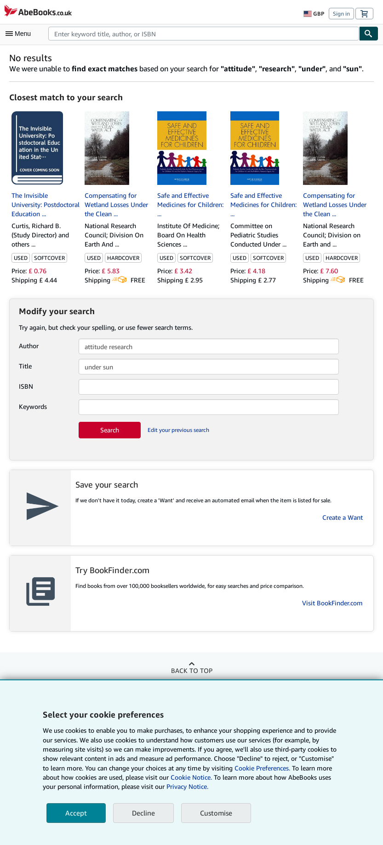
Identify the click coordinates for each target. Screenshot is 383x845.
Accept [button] (76, 813)
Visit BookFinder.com (332, 603)
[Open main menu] (20, 33)
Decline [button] (143, 813)
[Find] (369, 33)
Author (29, 346)
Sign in (341, 13)
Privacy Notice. (187, 786)
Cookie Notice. (191, 777)
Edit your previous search (178, 429)
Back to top (191, 670)
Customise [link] (216, 813)
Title (25, 366)
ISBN (26, 386)
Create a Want (342, 517)
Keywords (33, 406)
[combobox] (203, 33)
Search (109, 430)
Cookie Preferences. (262, 768)
